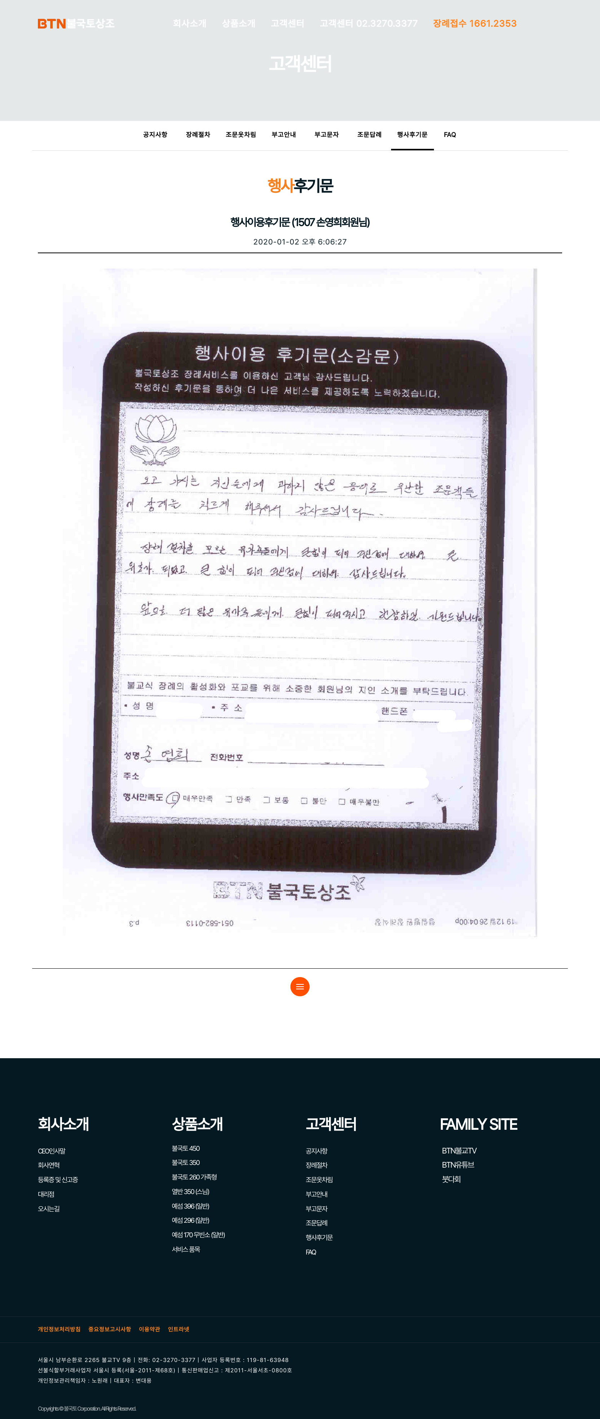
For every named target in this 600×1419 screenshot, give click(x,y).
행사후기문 (412, 134)
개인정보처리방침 (59, 1329)
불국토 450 (185, 1148)
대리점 (46, 1194)
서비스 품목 (186, 1249)
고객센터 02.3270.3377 (369, 23)
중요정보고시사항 (109, 1329)
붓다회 (450, 1179)
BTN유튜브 (457, 1165)
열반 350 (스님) (190, 1192)
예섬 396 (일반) (190, 1206)
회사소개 (190, 23)
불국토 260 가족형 (194, 1177)
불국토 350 (185, 1162)
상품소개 (239, 23)
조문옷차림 (241, 134)
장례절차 (198, 134)
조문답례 (369, 134)
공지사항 (155, 134)
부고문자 (327, 134)
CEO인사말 (51, 1151)
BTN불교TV (458, 1150)
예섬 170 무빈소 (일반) (198, 1235)
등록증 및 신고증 (58, 1180)
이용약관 (149, 1329)
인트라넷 (178, 1329)
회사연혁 (48, 1165)
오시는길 (48, 1209)
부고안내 (284, 134)
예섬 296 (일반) (190, 1220)
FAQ (450, 134)
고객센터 (288, 23)
